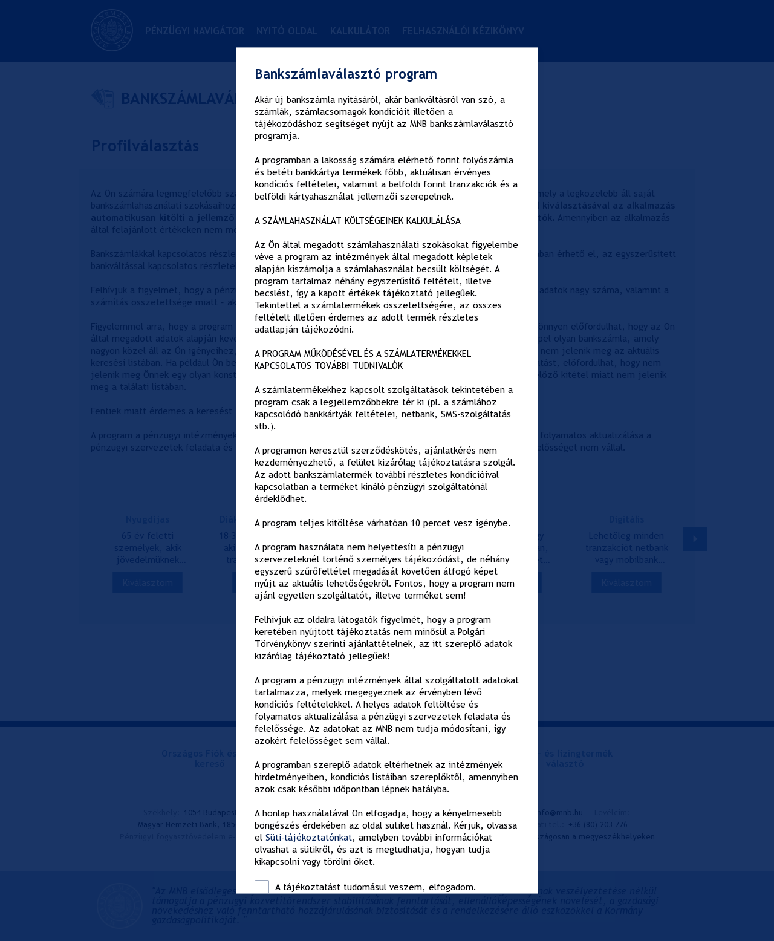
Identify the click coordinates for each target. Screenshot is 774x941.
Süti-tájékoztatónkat (308, 837)
